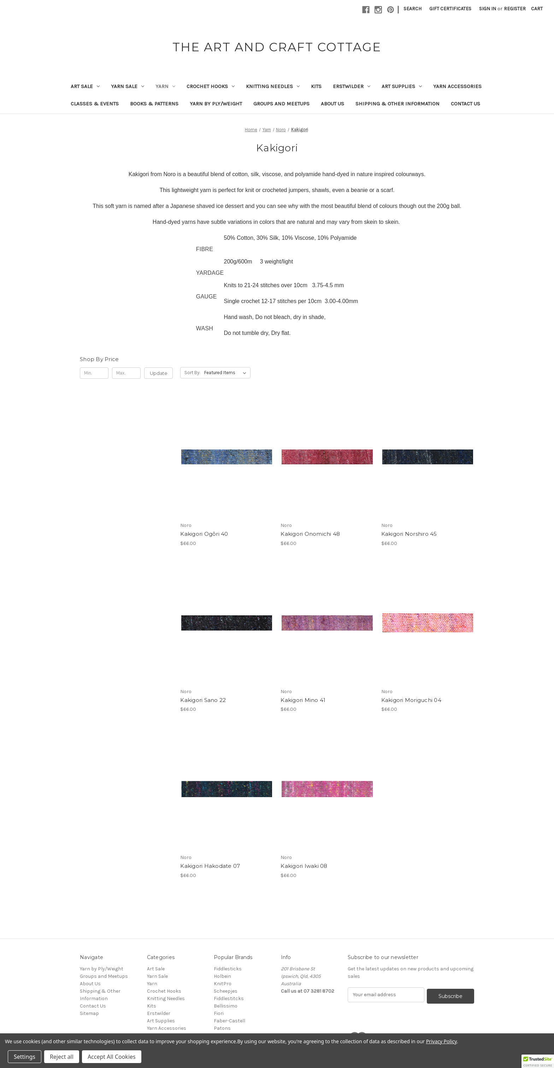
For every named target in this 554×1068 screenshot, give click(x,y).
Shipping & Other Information (397, 103)
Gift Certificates (450, 9)
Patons (222, 1028)
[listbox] (226, 372)
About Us (332, 103)
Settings (24, 1057)
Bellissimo (225, 1006)
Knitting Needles (273, 86)
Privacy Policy (441, 1041)
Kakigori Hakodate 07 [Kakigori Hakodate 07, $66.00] (210, 866)
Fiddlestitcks (229, 999)
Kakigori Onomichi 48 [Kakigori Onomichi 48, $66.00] (310, 533)
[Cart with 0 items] (537, 8)
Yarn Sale (127, 86)
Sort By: (192, 372)
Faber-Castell (229, 1021)
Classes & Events (95, 103)
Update (158, 373)
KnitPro (222, 984)
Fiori (219, 1013)
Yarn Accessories (457, 86)
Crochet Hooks (211, 86)
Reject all (61, 1057)
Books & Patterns (154, 103)
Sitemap (89, 1013)
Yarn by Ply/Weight (216, 103)
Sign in (487, 9)
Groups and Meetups (281, 103)
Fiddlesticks (228, 969)
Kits (316, 86)
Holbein (222, 976)
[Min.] (94, 373)
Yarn (165, 86)
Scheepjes (225, 991)
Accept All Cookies (112, 1057)
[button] (537, 1061)
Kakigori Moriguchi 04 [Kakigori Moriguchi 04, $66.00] (411, 700)
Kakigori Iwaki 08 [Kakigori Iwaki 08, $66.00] (304, 866)
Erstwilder (351, 86)
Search (412, 9)
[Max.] (126, 373)
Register (515, 9)
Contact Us (465, 103)
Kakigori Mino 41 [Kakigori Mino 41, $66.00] (303, 700)
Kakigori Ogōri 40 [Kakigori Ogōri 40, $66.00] (204, 533)
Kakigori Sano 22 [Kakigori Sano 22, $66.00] (203, 700)
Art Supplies (402, 86)
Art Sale (85, 86)
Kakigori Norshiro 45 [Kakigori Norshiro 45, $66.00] (409, 533)
